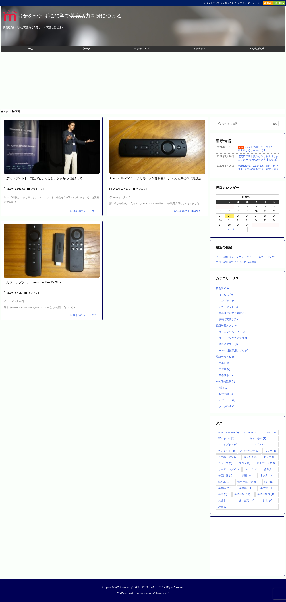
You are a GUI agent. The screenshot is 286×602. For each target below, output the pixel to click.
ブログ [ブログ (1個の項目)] (244, 463)
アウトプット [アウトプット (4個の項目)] (227, 444)
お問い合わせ (229, 3)
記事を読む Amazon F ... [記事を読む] (189, 211)
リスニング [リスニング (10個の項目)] (266, 463)
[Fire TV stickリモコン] (157, 147)
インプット (34, 292)
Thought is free (161, 593)
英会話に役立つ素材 (232, 313)
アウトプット (38, 188)
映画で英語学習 (229, 319)
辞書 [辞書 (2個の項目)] (222, 506)
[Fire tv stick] (52, 251)
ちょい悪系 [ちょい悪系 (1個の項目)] (258, 438)
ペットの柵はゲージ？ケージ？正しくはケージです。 (246, 256)
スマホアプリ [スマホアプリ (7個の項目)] (227, 456)
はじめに (226, 294)
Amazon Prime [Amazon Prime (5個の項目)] (228, 432)
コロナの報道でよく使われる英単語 (236, 262)
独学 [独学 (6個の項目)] (268, 481)
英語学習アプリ (226, 325)
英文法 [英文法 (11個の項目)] (266, 488)
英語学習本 (225, 356)
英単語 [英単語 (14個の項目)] (245, 488)
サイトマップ (212, 3)
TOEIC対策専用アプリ (233, 350)
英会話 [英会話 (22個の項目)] (224, 488)
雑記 (223, 387)
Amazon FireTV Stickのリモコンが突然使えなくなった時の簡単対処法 (155, 178)
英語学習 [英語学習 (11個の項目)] (242, 494)
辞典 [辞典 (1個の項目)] (267, 500)
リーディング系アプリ (233, 338)
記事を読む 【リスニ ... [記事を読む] (84, 315)
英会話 (222, 288)
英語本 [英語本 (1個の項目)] (224, 500)
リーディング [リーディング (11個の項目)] (228, 469)
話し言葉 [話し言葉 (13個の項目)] (246, 500)
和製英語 (226, 393)
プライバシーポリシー (251, 3)
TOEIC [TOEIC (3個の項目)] (270, 432)
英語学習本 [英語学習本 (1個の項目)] (265, 494)
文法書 (224, 369)
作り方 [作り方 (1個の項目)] (270, 469)
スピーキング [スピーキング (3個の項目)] (249, 450)
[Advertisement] (143, 79)
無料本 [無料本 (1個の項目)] (224, 481)
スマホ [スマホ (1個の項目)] (270, 450)
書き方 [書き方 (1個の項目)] (266, 475)
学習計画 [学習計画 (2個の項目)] (225, 475)
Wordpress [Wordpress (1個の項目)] (226, 438)
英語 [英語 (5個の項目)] (222, 494)
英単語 (224, 362)
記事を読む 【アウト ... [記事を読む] (84, 211)
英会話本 (226, 375)
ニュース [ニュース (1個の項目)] (225, 463)
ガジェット (142, 188)
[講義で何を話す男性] (52, 147)
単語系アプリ (228, 344)
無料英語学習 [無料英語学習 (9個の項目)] (247, 481)
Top (6, 111)
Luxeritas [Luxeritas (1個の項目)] (251, 432)
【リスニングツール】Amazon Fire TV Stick (32, 282)
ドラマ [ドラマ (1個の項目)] (269, 456)
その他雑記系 (225, 381)
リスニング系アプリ (232, 331)
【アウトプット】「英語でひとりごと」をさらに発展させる (43, 178)
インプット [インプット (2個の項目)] (259, 444)
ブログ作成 (227, 406)
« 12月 (231, 229)
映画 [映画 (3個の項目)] (246, 475)
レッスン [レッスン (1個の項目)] (251, 469)
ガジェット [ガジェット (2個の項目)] (226, 450)
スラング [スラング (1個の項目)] (251, 456)
